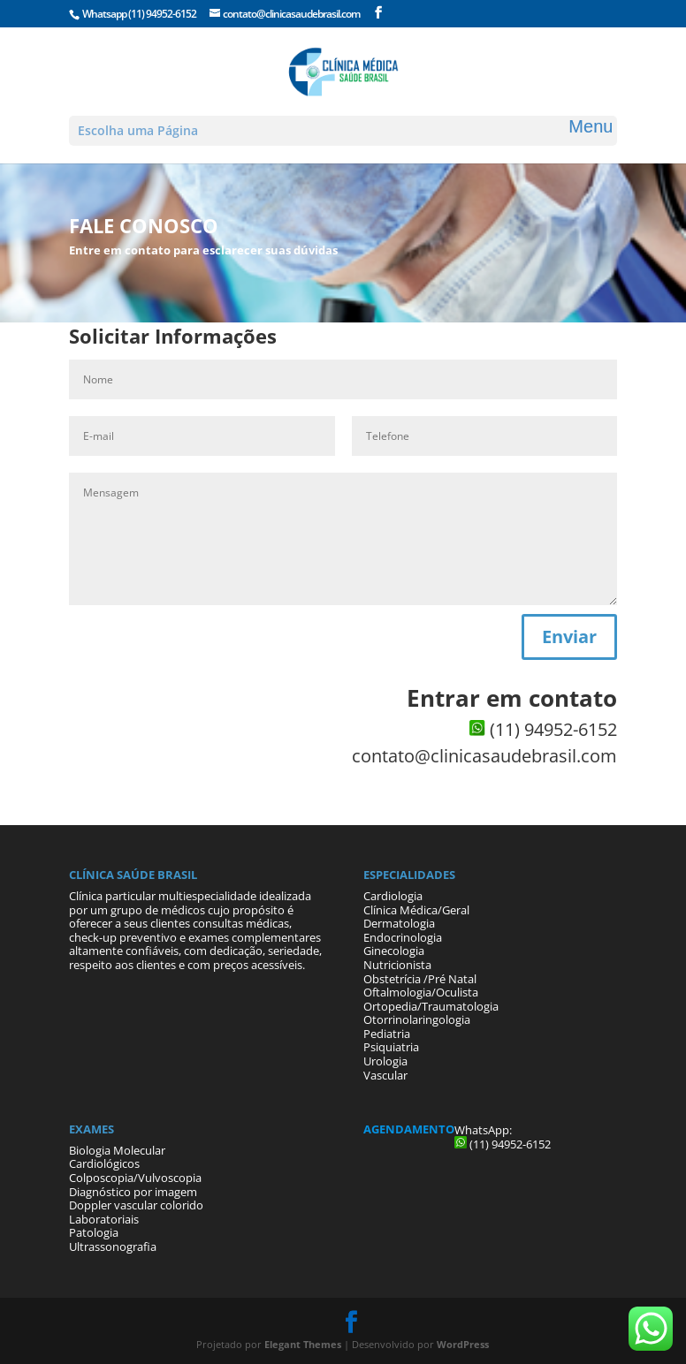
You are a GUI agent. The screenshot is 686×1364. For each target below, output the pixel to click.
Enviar (569, 636)
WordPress (463, 1344)
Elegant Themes (302, 1344)
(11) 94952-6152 (162, 13)
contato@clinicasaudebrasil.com (484, 756)
